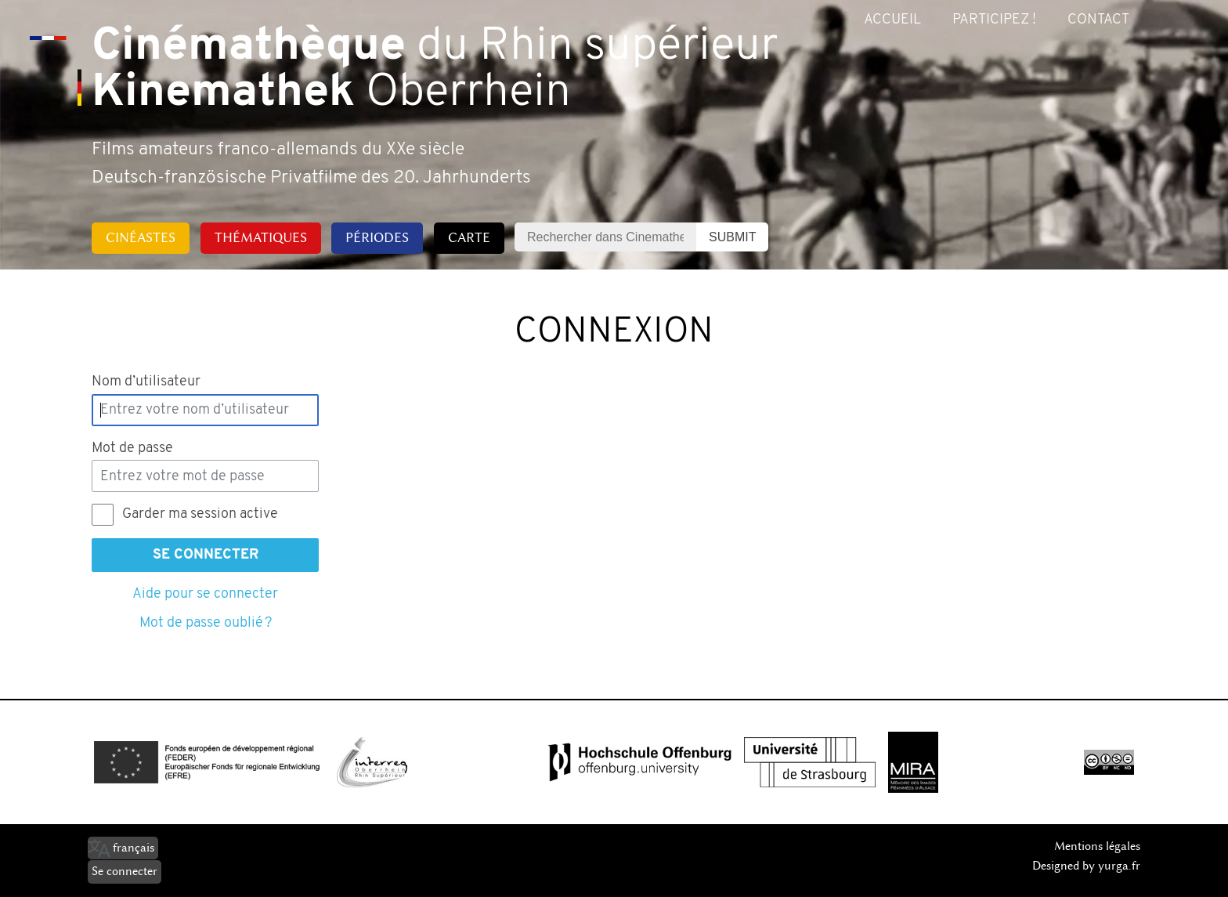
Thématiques (261, 237)
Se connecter (205, 555)
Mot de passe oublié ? (205, 623)
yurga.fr (1119, 866)
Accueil (892, 20)
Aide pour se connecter (205, 594)
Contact (1098, 20)
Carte (469, 237)
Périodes (377, 237)
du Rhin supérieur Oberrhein (435, 70)
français (133, 848)
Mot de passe (132, 448)
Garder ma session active (200, 514)
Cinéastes (140, 237)
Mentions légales (1097, 846)
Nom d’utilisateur (146, 381)
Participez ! (994, 20)
